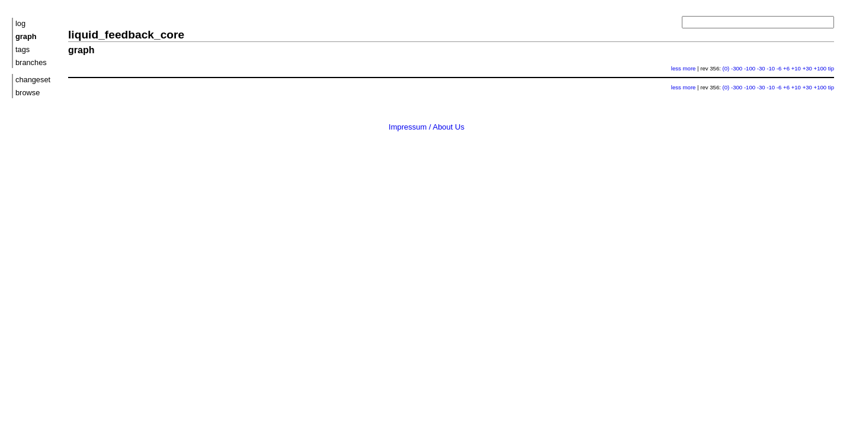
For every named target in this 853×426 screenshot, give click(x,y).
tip (831, 68)
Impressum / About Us (426, 126)
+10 (796, 68)
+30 (807, 68)
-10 (771, 68)
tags (22, 49)
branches (31, 62)
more (689, 68)
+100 (820, 68)
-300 (736, 68)
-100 (749, 68)
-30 (761, 68)
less (676, 68)
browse (27, 92)
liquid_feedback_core (126, 34)
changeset (32, 79)
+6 (786, 68)
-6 (779, 68)
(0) (726, 68)
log (20, 23)
